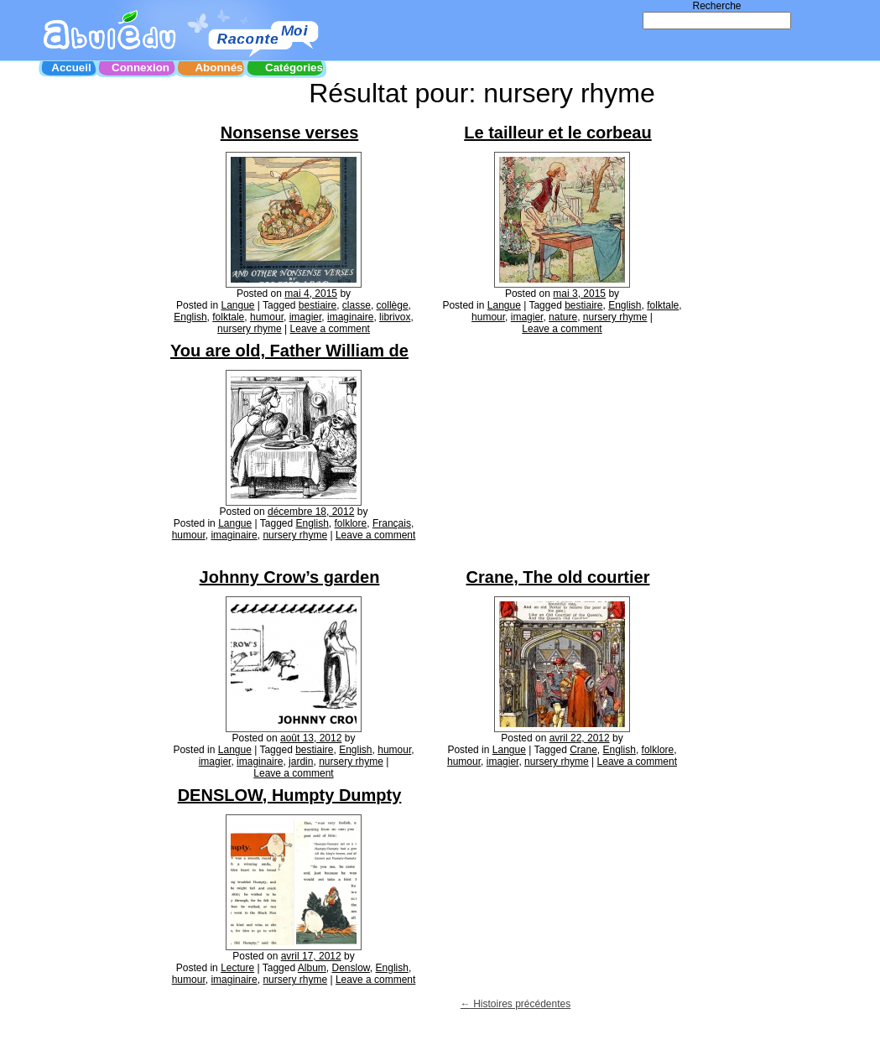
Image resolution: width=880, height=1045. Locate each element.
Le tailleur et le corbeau (557, 132)
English (190, 317)
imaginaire (350, 317)
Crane (583, 750)
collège (393, 305)
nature (563, 317)
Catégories (294, 67)
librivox (394, 317)
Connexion (140, 67)
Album (312, 968)
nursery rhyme (249, 329)
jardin (301, 761)
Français (391, 523)
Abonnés (218, 67)
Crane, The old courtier (558, 577)
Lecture (237, 968)
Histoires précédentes (515, 1004)
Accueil (71, 67)
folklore (351, 523)
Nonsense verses (290, 132)
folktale (228, 317)
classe (356, 305)
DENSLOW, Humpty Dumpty (290, 795)
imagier (305, 317)
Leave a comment (330, 329)
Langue (237, 305)
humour (267, 317)
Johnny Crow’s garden (290, 577)
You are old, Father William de (289, 350)
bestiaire (317, 305)
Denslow (351, 968)
